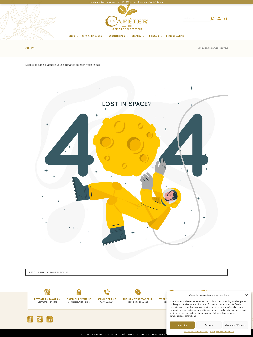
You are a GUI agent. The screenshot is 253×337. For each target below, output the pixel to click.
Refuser (209, 325)
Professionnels (175, 36)
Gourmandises (118, 36)
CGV (136, 334)
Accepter (182, 325)
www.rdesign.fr (165, 334)
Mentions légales (100, 334)
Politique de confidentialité (196, 331)
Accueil (201, 48)
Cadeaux (138, 36)
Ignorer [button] (160, 2)
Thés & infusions (93, 36)
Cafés (73, 36)
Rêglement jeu (146, 334)
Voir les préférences (235, 325)
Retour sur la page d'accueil (49, 272)
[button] (246, 295)
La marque (155, 36)
